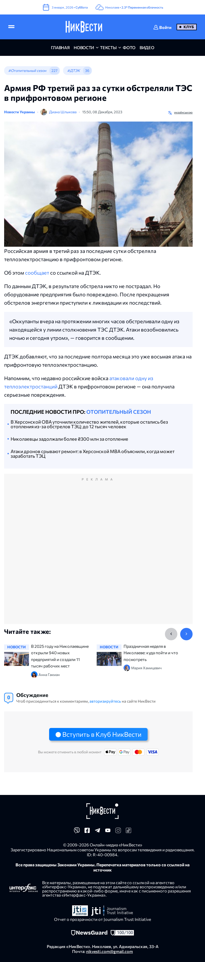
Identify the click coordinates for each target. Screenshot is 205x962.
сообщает (37, 272)
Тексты (108, 47)
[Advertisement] (98, 554)
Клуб (189, 27)
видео (147, 47)
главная (60, 47)
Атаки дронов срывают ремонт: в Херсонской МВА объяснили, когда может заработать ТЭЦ (92, 453)
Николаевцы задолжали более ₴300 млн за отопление (69, 439)
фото (129, 47)
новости (84, 47)
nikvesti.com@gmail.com (109, 951)
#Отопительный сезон (27, 70)
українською (183, 112)
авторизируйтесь (105, 701)
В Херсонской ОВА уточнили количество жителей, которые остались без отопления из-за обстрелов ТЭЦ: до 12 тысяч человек (89, 424)
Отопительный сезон (118, 412)
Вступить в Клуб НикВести (101, 734)
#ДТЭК (73, 70)
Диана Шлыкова (63, 112)
